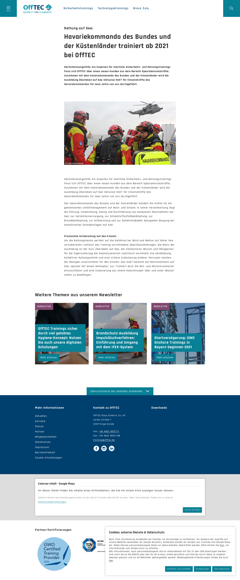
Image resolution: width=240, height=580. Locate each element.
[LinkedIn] (112, 448)
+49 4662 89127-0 (109, 431)
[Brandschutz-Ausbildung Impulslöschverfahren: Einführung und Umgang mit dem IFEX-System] (120, 333)
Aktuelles (41, 416)
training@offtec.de (104, 440)
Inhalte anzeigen (192, 509)
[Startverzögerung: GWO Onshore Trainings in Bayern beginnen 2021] (178, 333)
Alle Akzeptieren (222, 568)
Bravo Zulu (141, 8)
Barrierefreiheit (45, 452)
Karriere (40, 421)
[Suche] (231, 8)
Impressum (42, 447)
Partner (40, 431)
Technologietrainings (113, 8)
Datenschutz (43, 442)
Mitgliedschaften (45, 437)
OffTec (38, 8)
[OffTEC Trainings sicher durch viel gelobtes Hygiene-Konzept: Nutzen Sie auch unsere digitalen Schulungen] (62, 333)
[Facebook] (96, 448)
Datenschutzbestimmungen (52, 502)
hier (222, 545)
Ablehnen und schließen (179, 568)
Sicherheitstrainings (78, 8)
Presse (39, 426)
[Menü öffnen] (8, 8)
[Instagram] (104, 448)
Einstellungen (202, 568)
